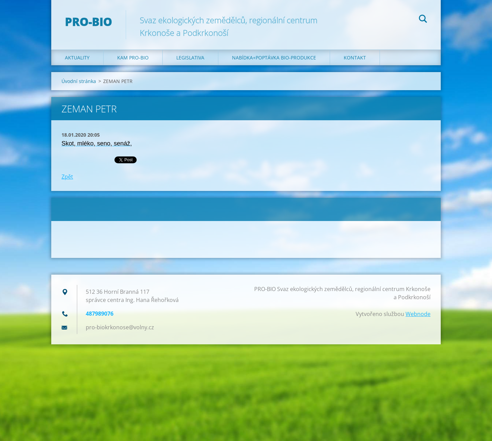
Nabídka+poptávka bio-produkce (274, 57)
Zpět (67, 176)
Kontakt (355, 57)
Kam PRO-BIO (133, 57)
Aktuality (77, 57)
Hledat (423, 20)
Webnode (418, 314)
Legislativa (190, 57)
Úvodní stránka (79, 81)
